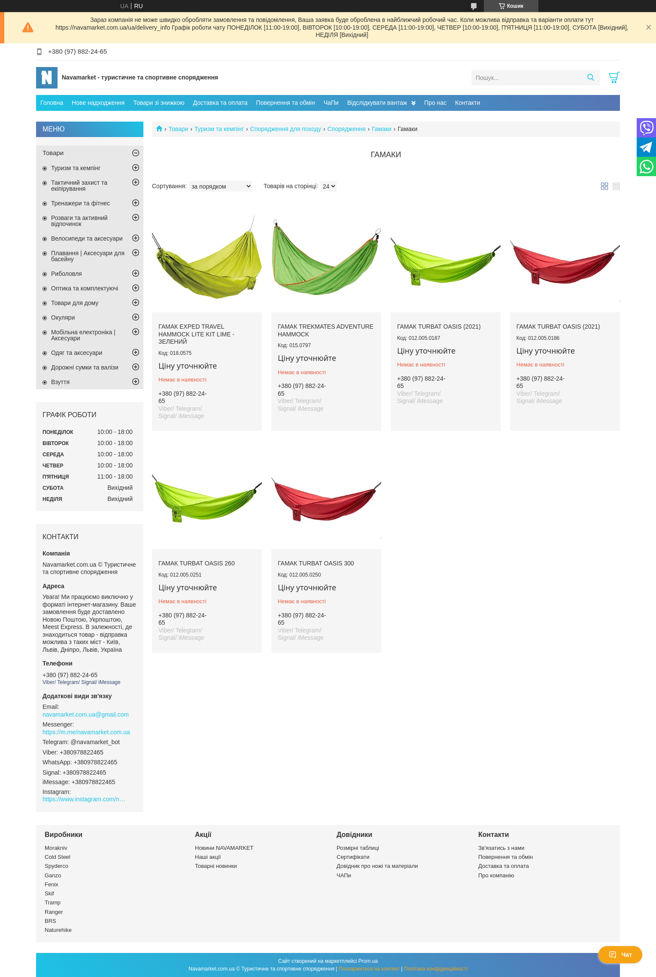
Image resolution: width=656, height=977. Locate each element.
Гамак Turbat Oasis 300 (316, 563)
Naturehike (58, 930)
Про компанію (496, 875)
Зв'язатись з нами (501, 848)
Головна (51, 102)
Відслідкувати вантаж (377, 102)
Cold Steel (57, 857)
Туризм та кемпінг (219, 128)
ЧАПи (344, 875)
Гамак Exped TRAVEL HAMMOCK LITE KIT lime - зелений (196, 334)
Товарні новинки (216, 866)
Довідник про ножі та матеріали (377, 866)
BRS (50, 921)
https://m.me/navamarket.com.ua (86, 732)
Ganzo (53, 875)
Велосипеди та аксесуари (87, 238)
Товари (178, 128)
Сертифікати (353, 857)
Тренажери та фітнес (80, 203)
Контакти (467, 102)
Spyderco (56, 866)
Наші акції (208, 857)
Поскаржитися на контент (369, 969)
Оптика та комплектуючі (84, 288)
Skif (49, 893)
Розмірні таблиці (358, 848)
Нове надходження (98, 102)
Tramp (53, 902)
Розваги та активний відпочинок (79, 220)
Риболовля (66, 273)
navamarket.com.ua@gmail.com (86, 714)
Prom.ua (368, 961)
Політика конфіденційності (436, 969)
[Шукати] (590, 77)
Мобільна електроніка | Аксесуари (83, 335)
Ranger (54, 912)
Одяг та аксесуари (76, 352)
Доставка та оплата (220, 102)
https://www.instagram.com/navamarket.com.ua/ (85, 799)
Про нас (435, 102)
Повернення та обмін (285, 102)
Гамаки (382, 128)
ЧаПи (331, 102)
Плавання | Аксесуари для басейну (88, 256)
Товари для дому (74, 302)
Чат (620, 955)
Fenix (51, 884)
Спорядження (346, 128)
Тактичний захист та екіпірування (79, 185)
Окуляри (63, 317)
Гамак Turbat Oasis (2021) (439, 326)
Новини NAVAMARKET (224, 848)
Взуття (60, 382)
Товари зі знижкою (158, 102)
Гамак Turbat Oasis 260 (196, 563)
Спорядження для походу (285, 128)
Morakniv (56, 848)
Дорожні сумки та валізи (84, 367)
